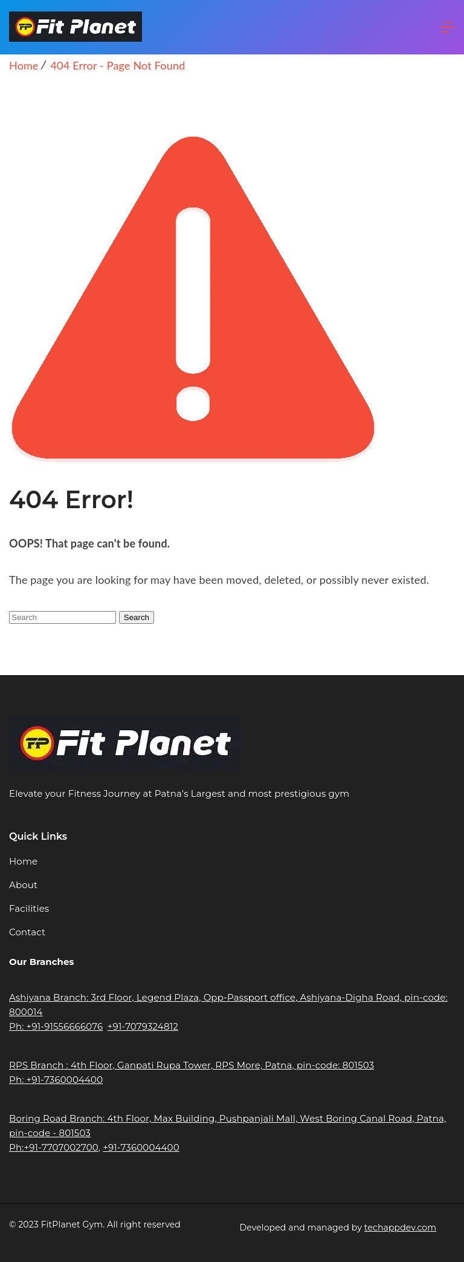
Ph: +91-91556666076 (56, 1026)
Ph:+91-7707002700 (53, 1147)
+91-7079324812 (143, 1026)
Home (23, 861)
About (23, 885)
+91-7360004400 (141, 1147)
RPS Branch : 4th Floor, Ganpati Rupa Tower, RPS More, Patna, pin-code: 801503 (191, 1065)
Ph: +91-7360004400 (56, 1079)
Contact (27, 932)
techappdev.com (400, 1227)
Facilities (29, 908)
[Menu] (447, 27)
